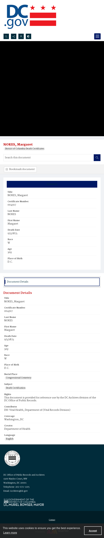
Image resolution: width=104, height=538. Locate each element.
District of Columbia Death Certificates (24, 149)
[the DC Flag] (30, 17)
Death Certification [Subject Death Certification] (15, 388)
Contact (52, 520)
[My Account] (21, 36)
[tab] (52, 184)
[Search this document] (49, 157)
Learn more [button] (10, 532)
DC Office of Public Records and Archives (24, 475)
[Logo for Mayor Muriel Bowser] (23, 502)
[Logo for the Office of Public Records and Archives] (11, 458)
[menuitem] (52, 520)
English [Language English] (9, 439)
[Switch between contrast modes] (28, 36)
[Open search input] (6, 36)
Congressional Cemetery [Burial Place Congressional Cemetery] (18, 378)
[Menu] (97, 36)
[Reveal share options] (13, 36)
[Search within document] (97, 157)
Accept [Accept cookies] (93, 530)
